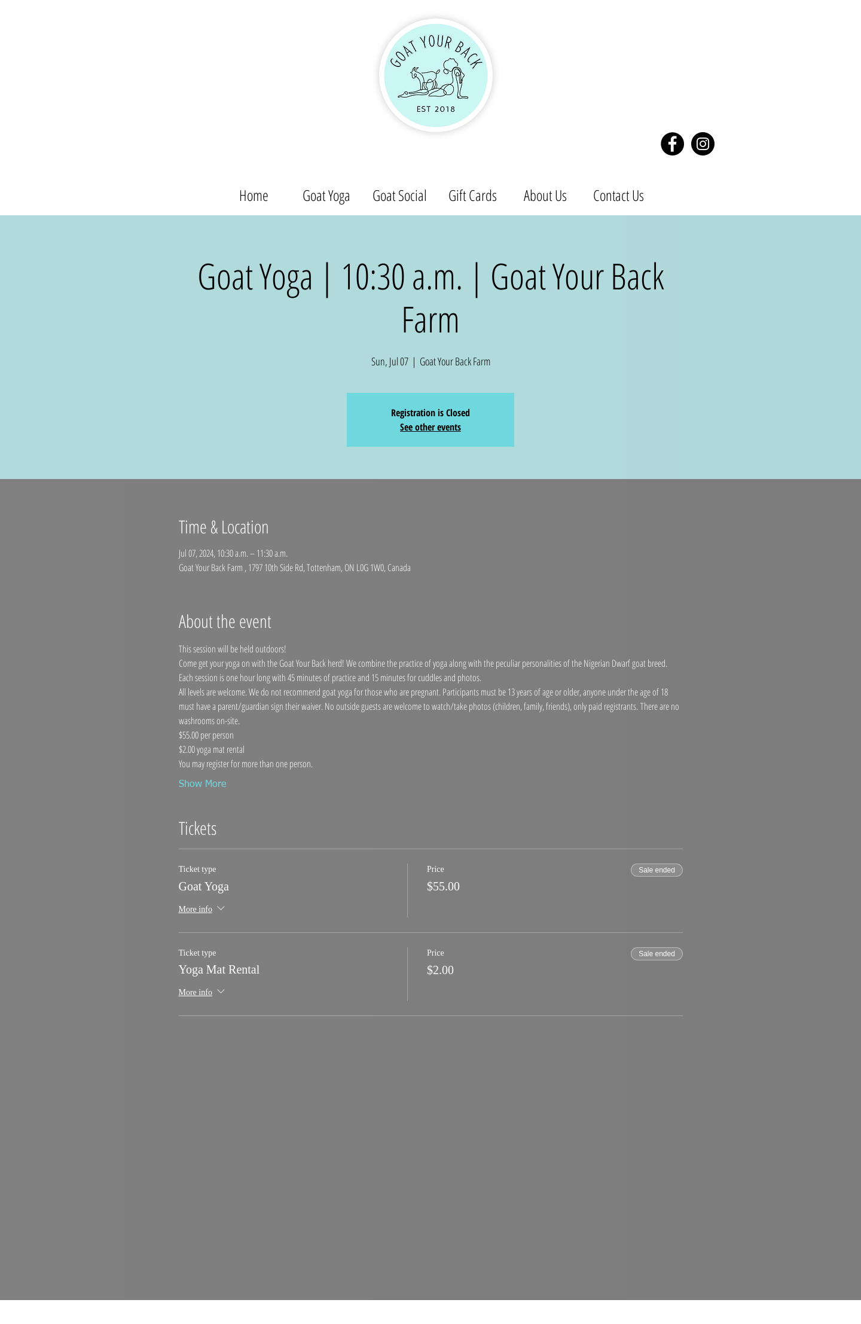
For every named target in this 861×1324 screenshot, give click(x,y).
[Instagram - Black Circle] (703, 143)
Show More (202, 784)
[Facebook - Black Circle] (672, 143)
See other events (430, 427)
